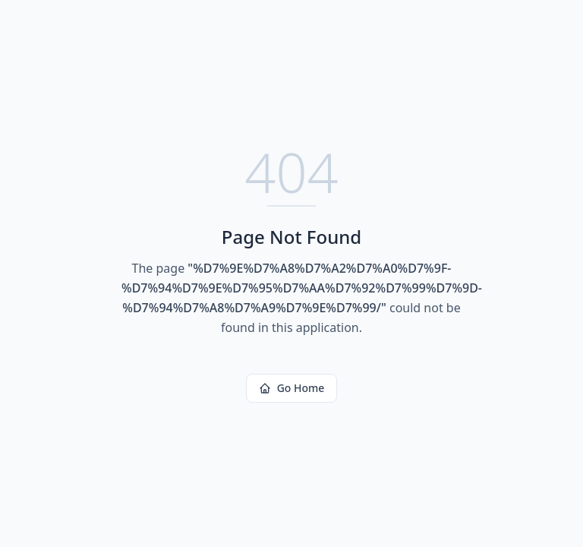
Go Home (292, 388)
